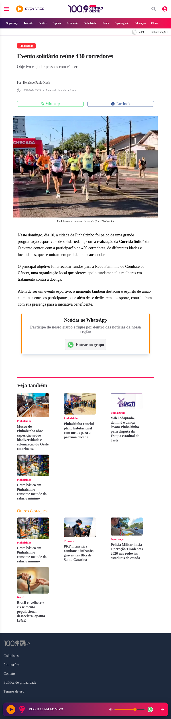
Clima (154, 23)
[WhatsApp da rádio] (150, 709)
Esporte (57, 23)
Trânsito (28, 23)
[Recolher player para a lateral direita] (162, 709)
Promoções (11, 665)
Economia (72, 23)
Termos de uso (14, 691)
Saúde (105, 23)
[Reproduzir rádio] (10, 709)
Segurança (12, 23)
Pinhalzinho (90, 23)
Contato (9, 673)
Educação (140, 23)
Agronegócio (122, 23)
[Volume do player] (129, 709)
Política (43, 23)
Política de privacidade (20, 682)
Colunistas (11, 656)
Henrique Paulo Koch (36, 82)
